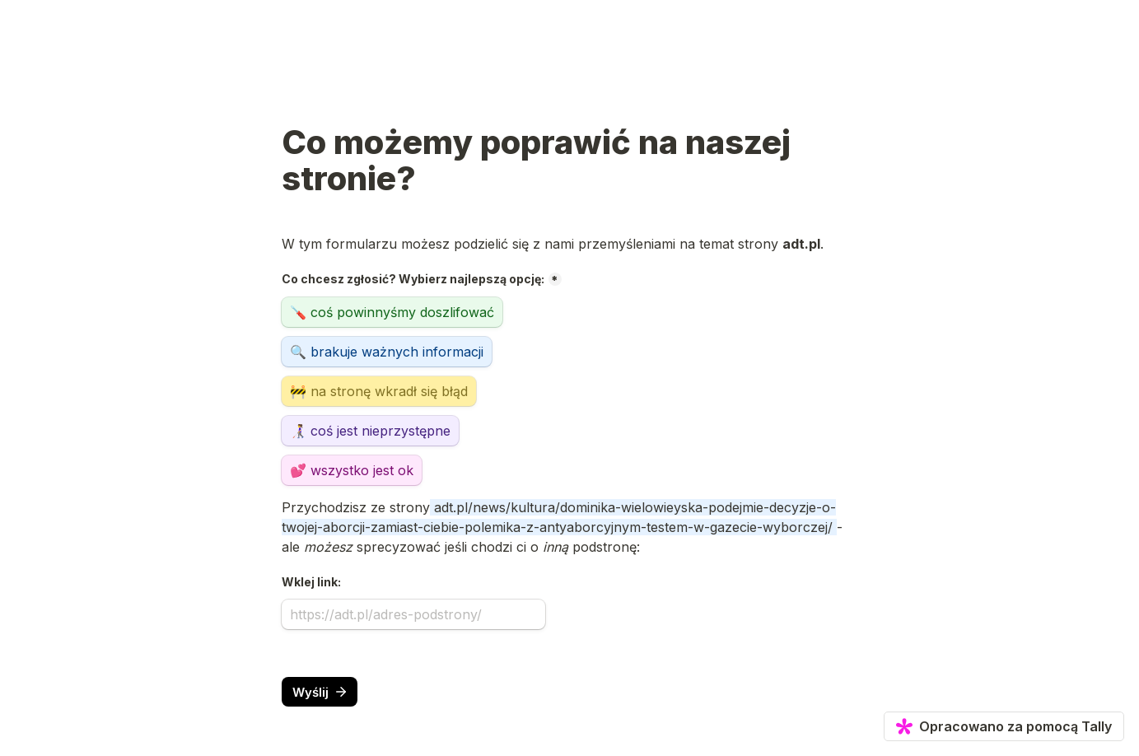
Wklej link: (311, 582)
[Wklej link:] (413, 614)
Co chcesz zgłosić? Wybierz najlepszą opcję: (413, 279)
